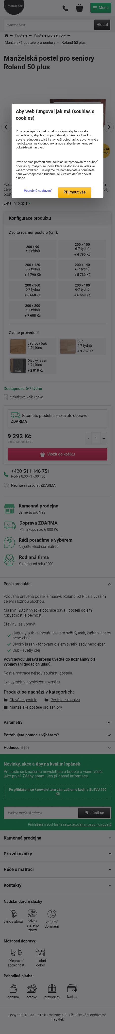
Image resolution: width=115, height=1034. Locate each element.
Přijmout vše (75, 192)
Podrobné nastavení (37, 190)
